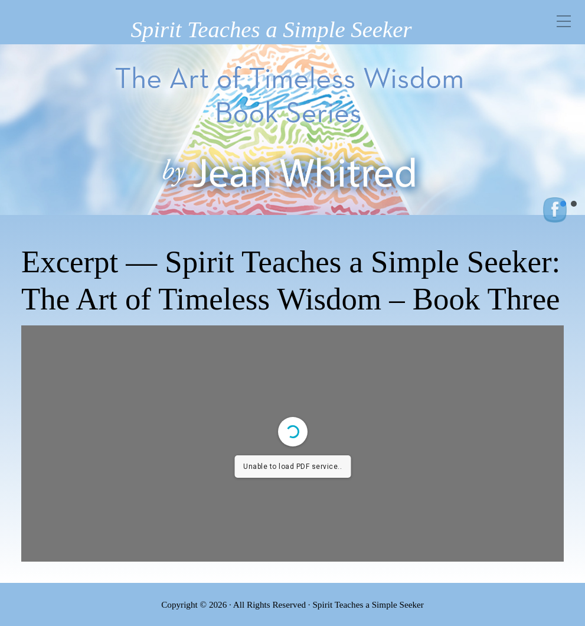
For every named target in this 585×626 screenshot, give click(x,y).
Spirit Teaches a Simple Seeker (270, 29)
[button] (574, 204)
